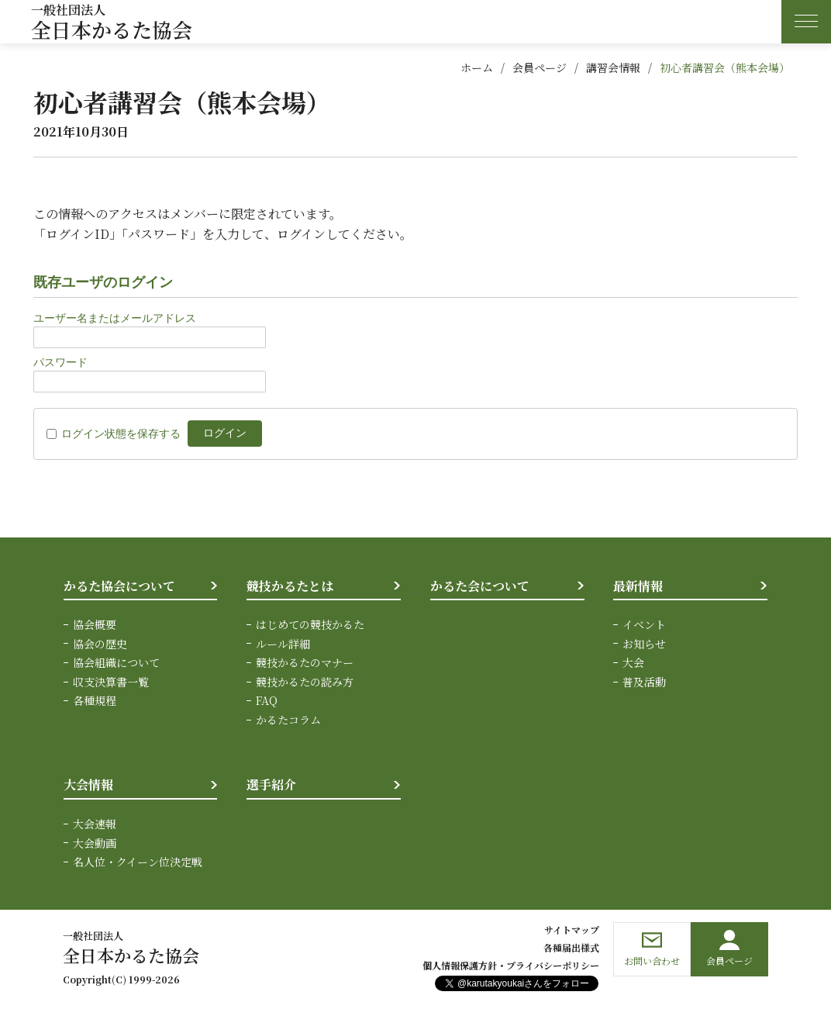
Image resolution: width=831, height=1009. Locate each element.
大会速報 (94, 823)
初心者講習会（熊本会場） (725, 67)
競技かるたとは (290, 586)
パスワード (60, 362)
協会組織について (116, 662)
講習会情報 (613, 67)
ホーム (476, 67)
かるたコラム (288, 719)
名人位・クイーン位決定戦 (137, 861)
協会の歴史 (100, 643)
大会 (633, 662)
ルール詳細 (283, 643)
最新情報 (638, 586)
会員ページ (539, 67)
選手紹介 (271, 784)
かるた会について (479, 586)
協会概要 (94, 624)
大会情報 (88, 784)
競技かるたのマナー (304, 662)
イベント (644, 624)
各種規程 (94, 700)
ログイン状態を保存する (121, 433)
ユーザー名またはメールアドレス (114, 318)
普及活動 (644, 681)
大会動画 (94, 841)
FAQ (267, 700)
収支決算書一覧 (111, 681)
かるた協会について (119, 586)
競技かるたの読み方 (304, 681)
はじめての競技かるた (310, 624)
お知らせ (644, 643)
